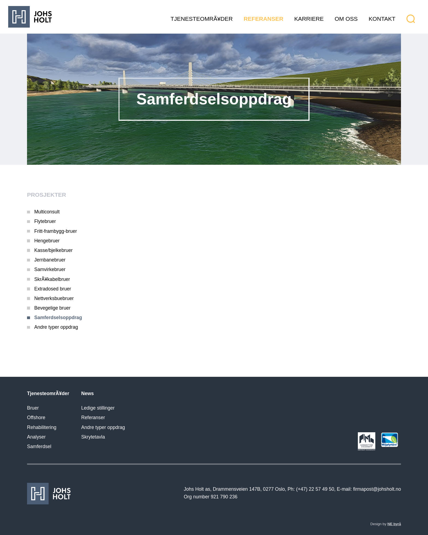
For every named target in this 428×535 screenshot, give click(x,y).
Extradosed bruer (52, 289)
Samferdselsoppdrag (58, 317)
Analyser (36, 437)
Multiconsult (47, 211)
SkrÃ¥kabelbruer (52, 279)
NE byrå (394, 524)
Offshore (36, 417)
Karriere (309, 19)
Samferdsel (39, 446)
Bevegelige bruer (52, 308)
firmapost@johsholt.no (377, 489)
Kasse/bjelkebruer (53, 250)
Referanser (263, 19)
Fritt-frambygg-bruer (55, 231)
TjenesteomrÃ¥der (202, 19)
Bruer (33, 408)
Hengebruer (47, 240)
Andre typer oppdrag (56, 327)
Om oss (346, 19)
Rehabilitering (42, 427)
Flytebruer (45, 221)
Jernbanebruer (49, 260)
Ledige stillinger (98, 408)
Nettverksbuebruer (54, 298)
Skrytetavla (93, 437)
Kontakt (382, 19)
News (87, 393)
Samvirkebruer (49, 269)
